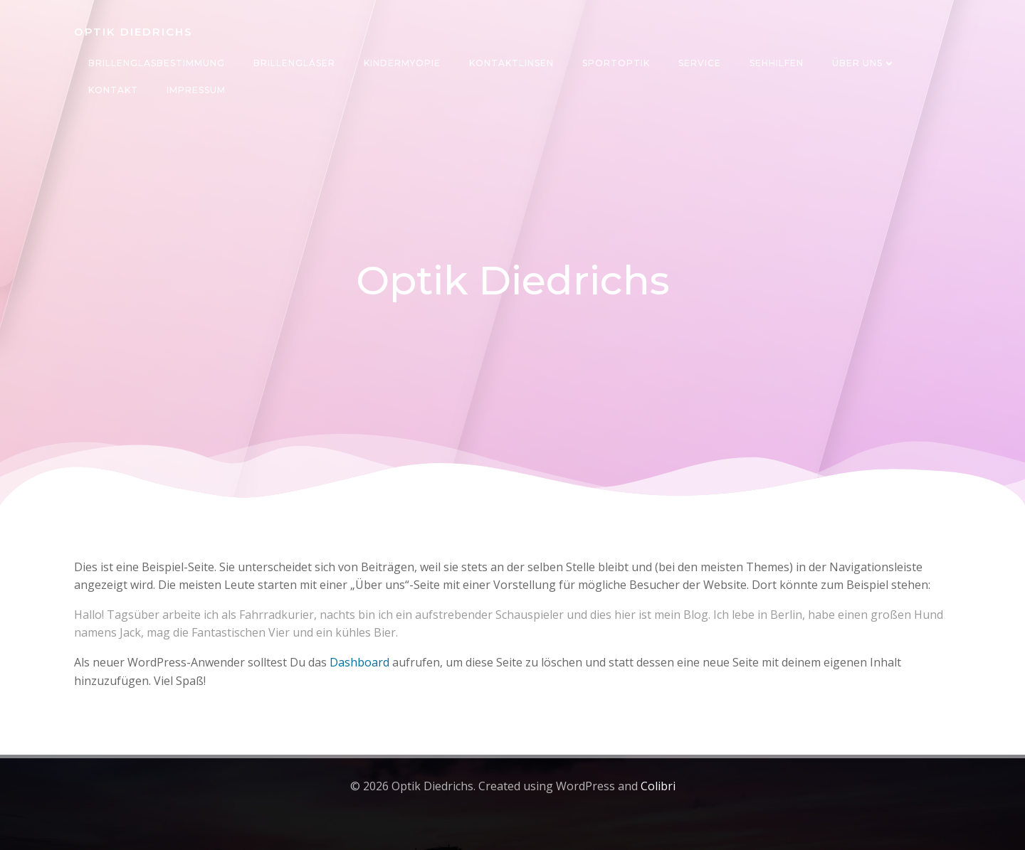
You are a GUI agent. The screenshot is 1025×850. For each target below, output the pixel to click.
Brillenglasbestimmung (156, 63)
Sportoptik (616, 63)
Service (699, 63)
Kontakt (113, 90)
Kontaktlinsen (511, 63)
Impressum (196, 90)
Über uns (863, 63)
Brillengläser (294, 63)
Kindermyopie (402, 63)
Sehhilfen (777, 63)
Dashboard (359, 662)
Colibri (658, 786)
